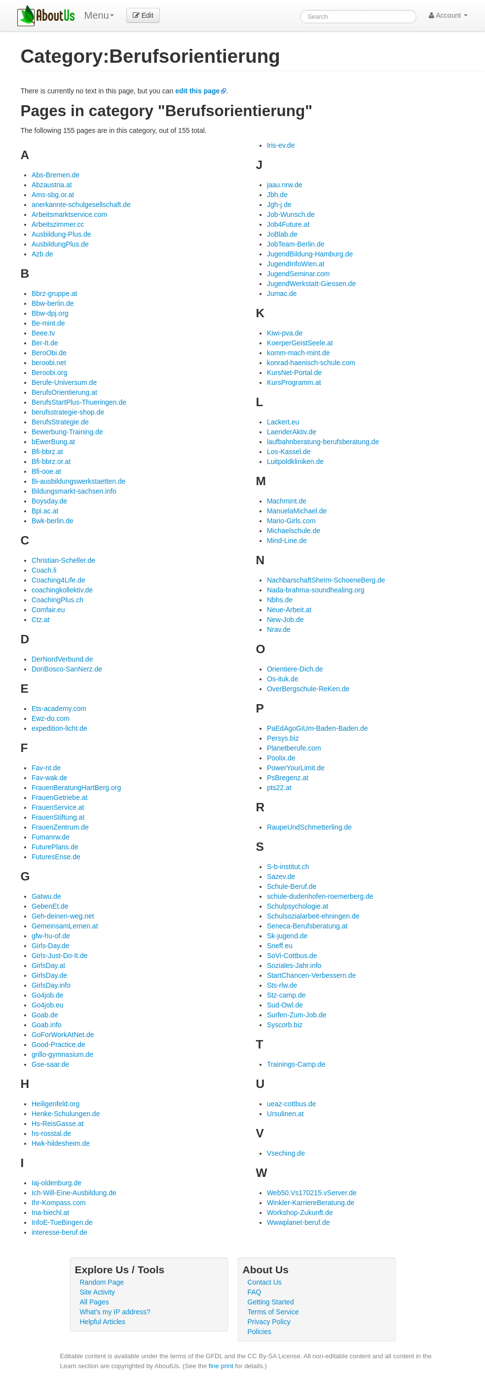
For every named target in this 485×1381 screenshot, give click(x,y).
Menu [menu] (99, 15)
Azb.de (42, 254)
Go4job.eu (48, 1005)
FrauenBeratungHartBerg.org (76, 788)
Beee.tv (43, 333)
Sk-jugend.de (287, 936)
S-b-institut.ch (288, 867)
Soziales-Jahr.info (294, 965)
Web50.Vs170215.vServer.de (312, 1193)
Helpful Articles (103, 1322)
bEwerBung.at (53, 442)
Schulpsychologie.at (298, 906)
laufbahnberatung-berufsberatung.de (323, 442)
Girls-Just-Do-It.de (60, 956)
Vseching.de (286, 1153)
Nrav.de (279, 629)
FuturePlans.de (55, 847)
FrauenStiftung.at (58, 817)
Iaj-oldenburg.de (56, 1183)
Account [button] (448, 15)
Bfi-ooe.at (46, 471)
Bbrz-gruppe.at (54, 293)
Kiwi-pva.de (284, 333)
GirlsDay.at (48, 965)
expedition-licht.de (59, 728)
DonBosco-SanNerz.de (67, 669)
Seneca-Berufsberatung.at (307, 926)
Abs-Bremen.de (55, 175)
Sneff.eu (280, 946)
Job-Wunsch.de (291, 214)
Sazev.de (281, 876)
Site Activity (97, 1292)
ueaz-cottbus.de (291, 1104)
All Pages (94, 1302)
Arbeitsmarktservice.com (69, 214)
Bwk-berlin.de (53, 521)
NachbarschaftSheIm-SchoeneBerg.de (326, 580)
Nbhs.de (280, 600)
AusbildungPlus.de (60, 244)
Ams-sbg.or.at (53, 195)
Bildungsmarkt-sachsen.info (74, 491)
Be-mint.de (48, 323)
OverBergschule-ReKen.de (308, 689)
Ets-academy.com (59, 708)
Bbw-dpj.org (50, 313)
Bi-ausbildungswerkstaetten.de (79, 481)
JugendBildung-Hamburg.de (310, 254)
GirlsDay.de (49, 975)
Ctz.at (41, 620)
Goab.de (45, 1015)
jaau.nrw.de (284, 185)
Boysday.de (49, 501)
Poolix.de (281, 758)
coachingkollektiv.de (62, 590)
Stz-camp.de (286, 995)
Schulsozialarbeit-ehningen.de (313, 916)
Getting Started (271, 1302)
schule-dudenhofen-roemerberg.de (320, 896)
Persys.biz (283, 738)
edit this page (197, 91)
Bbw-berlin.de (53, 303)
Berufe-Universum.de (64, 382)
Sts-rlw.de (282, 985)
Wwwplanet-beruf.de (298, 1222)
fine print (221, 1366)
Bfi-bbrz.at (47, 452)
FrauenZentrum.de (60, 827)
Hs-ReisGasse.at (58, 1124)
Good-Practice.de (58, 1044)
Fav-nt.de (46, 768)
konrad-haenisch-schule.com (311, 363)
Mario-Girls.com (291, 521)
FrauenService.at (58, 807)
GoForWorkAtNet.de (63, 1035)
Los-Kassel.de (289, 452)
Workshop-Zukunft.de (300, 1212)
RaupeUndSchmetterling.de (309, 827)
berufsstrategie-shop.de (68, 412)
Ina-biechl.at (50, 1212)
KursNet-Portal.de (294, 373)
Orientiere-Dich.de (295, 669)
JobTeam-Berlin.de (296, 244)
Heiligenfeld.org (55, 1104)
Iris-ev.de (281, 145)
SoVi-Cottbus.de (292, 956)
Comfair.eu (48, 610)
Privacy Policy (269, 1322)
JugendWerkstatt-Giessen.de (311, 284)
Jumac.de (282, 293)
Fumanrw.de (51, 837)
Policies (259, 1332)
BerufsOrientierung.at (64, 392)
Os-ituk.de (282, 679)
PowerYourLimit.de (296, 768)
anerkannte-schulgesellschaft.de (81, 205)
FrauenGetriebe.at (60, 797)
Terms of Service (273, 1312)
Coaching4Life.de (58, 580)
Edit (143, 15)
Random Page (102, 1282)
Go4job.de (48, 995)
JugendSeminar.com (298, 274)
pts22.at (279, 788)
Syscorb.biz (284, 1025)
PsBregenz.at (287, 778)
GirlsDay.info (51, 985)
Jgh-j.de (279, 205)
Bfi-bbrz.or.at (51, 461)
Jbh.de (277, 195)
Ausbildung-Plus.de (61, 234)
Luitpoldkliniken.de (295, 461)
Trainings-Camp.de (296, 1064)
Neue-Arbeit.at (289, 610)
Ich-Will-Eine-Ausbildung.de (74, 1193)
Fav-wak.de (49, 778)
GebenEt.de (50, 906)
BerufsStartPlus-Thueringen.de (79, 402)
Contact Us (265, 1282)
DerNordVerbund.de (62, 659)
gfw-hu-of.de (51, 936)
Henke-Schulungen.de (66, 1114)
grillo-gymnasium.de (62, 1054)
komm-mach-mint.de (298, 353)
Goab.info (47, 1025)
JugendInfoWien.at (296, 264)
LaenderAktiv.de (291, 432)
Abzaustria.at (52, 185)
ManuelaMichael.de (297, 511)
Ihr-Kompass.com (59, 1203)
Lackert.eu (283, 422)
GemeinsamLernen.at (65, 926)
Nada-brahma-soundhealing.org (316, 590)
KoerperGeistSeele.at (300, 343)
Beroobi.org (49, 373)
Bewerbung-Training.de (67, 432)
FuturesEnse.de (56, 857)
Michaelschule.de (293, 531)
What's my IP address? (115, 1312)
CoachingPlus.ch (57, 600)
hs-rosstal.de (51, 1133)
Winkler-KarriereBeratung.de (310, 1203)
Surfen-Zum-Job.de (297, 1015)
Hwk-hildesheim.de (61, 1143)
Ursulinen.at (285, 1114)
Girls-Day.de (51, 946)
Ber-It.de (45, 343)
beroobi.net (49, 363)
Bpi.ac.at (45, 511)
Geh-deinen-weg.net (63, 916)
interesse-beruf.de (59, 1232)
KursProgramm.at (294, 382)
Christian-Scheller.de (63, 560)
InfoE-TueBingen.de (62, 1222)
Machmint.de (286, 501)
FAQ (254, 1292)
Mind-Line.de (287, 540)
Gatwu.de (46, 896)
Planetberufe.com (294, 748)
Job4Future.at (288, 224)
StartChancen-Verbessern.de (311, 975)
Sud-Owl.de (285, 1005)
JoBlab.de (282, 234)
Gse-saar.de (50, 1064)
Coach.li (44, 570)
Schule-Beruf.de (291, 886)
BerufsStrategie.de (60, 422)
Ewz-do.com (51, 718)
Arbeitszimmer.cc (58, 224)
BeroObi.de (49, 353)
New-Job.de (285, 620)
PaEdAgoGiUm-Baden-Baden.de (317, 728)
